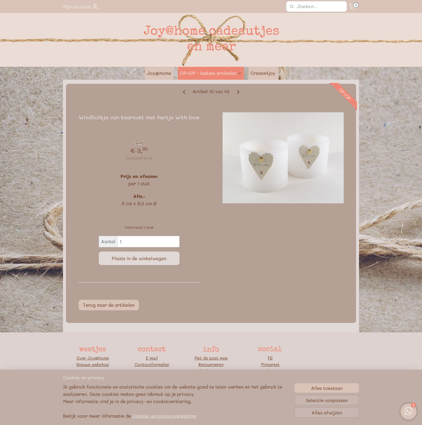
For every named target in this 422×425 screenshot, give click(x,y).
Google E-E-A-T (211, 390)
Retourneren (211, 364)
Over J (83, 358)
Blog (270, 371)
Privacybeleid (211, 383)
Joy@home (159, 73)
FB (270, 358)
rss (199, 415)
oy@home (99, 358)
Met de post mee (211, 358)
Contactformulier (152, 364)
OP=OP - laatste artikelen (211, 73)
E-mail (152, 358)
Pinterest (270, 364)
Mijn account (80, 6)
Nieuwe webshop (92, 364)
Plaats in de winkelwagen (139, 258)
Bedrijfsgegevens (211, 371)
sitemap (188, 415)
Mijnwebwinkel (269, 415)
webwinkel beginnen (220, 415)
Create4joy (263, 73)
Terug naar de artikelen (109, 305)
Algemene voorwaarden (211, 377)
